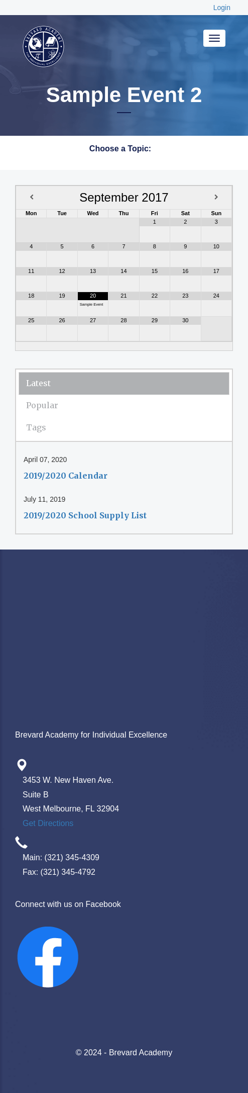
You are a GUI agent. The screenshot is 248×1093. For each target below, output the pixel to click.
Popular (42, 405)
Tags (36, 427)
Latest (38, 383)
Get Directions (48, 823)
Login (221, 8)
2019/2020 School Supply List (85, 515)
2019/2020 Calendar (65, 476)
